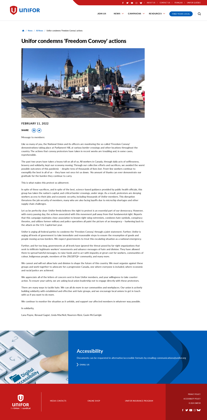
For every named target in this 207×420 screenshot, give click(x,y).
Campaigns (134, 13)
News (117, 13)
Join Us (101, 13)
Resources (155, 13)
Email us (84, 364)
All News (39, 30)
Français (179, 3)
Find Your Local (181, 14)
